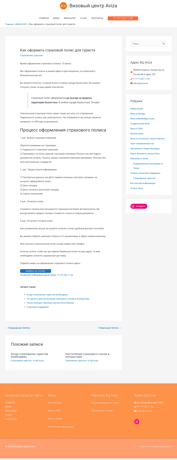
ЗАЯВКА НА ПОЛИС (35, 272)
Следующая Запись (110, 329)
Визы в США (136, 129)
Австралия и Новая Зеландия (145, 149)
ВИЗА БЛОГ (70, 19)
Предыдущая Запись (18, 329)
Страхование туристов (32, 56)
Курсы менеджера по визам (106, 404)
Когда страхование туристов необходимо (48, 296)
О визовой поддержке (38, 308)
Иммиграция (137, 109)
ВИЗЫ (56, 19)
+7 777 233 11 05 (65, 276)
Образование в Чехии (102, 412)
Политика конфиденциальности (155, 448)
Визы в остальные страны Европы (148, 139)
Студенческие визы (140, 124)
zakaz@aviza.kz (141, 84)
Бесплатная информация (143, 184)
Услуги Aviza (136, 189)
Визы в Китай (55, 420)
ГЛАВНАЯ (44, 19)
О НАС (83, 19)
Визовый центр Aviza (94, 6)
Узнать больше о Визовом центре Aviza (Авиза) (51, 304)
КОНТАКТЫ (97, 19)
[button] (123, 19)
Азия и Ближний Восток (142, 144)
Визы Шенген (55, 404)
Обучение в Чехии (139, 159)
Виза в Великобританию (143, 119)
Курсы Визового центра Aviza (145, 154)
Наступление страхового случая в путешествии (87, 357)
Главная (9, 25)
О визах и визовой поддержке (146, 174)
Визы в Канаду (138, 114)
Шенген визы (137, 134)
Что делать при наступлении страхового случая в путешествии (60, 300)
